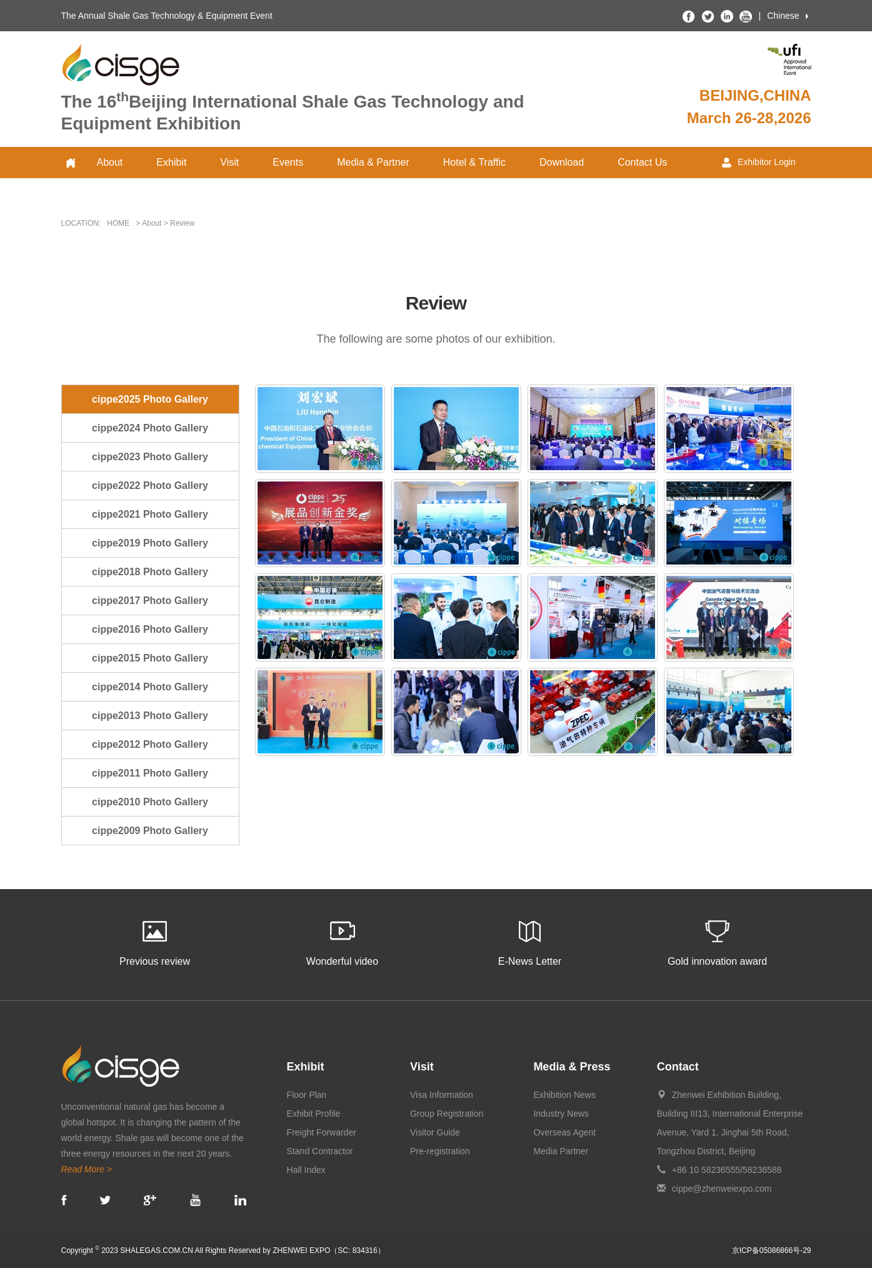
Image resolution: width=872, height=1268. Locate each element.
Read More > (86, 1169)
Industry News (561, 1114)
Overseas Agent (564, 1132)
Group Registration (447, 1114)
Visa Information (441, 1095)
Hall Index (306, 1170)
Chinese (783, 16)
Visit (229, 162)
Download (561, 162)
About (110, 162)
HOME (118, 223)
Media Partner (560, 1151)
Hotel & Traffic (474, 162)
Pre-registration (440, 1151)
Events (288, 162)
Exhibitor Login (759, 162)
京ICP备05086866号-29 (771, 1250)
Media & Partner (373, 162)
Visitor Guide (435, 1132)
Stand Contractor (320, 1151)
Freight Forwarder (321, 1132)
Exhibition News (564, 1095)
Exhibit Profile (314, 1114)
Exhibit (171, 162)
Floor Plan (307, 1095)
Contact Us (642, 162)
